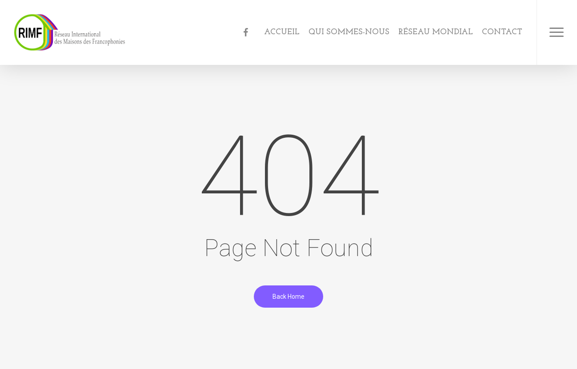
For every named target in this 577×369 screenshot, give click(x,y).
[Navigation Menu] (557, 32)
